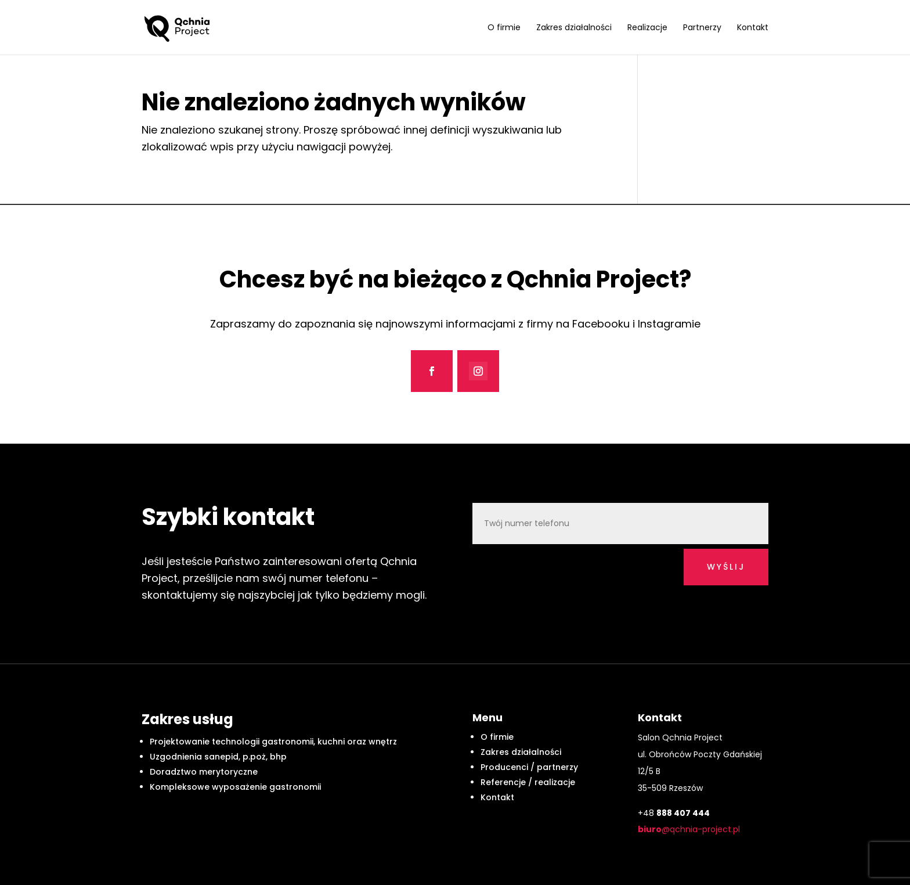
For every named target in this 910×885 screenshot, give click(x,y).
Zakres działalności (574, 28)
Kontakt (752, 28)
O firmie (504, 28)
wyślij (726, 567)
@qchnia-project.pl (689, 829)
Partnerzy (702, 28)
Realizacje (647, 28)
